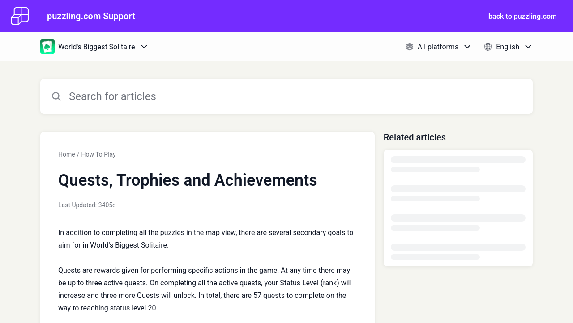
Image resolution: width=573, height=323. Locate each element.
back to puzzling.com (522, 16)
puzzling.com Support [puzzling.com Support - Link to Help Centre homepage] (91, 16)
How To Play (98, 154)
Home (66, 154)
